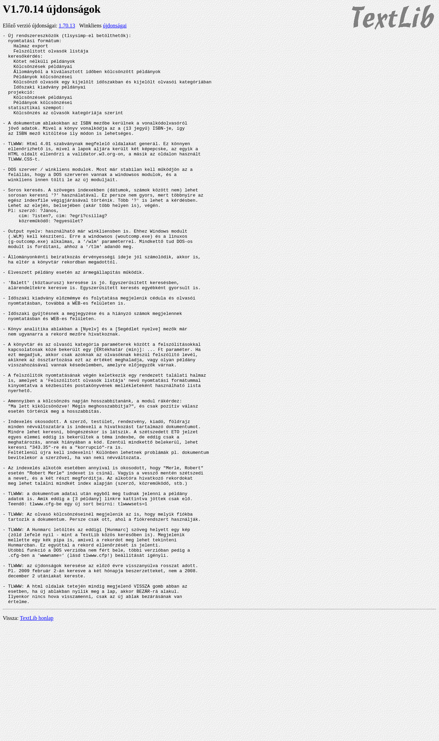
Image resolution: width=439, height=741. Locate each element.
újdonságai (115, 25)
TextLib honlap (37, 732)
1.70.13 (67, 25)
